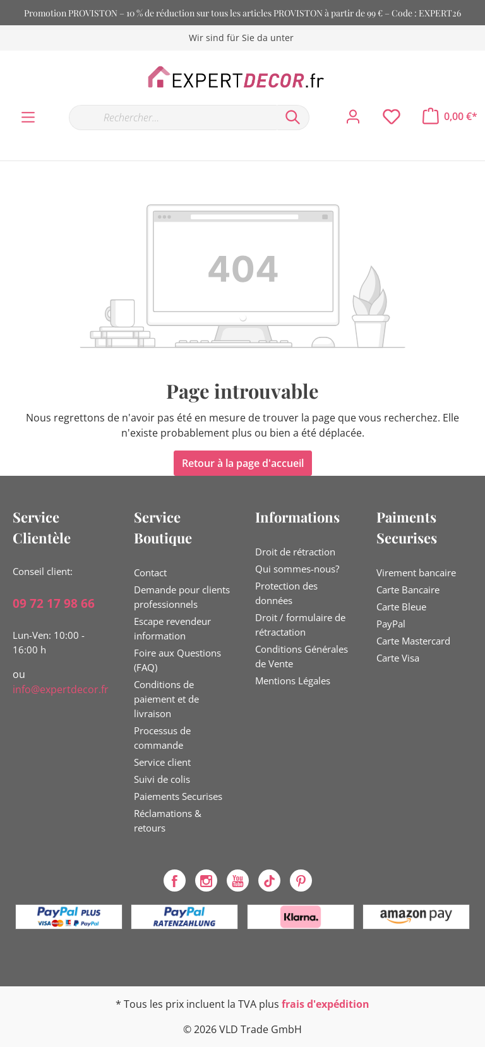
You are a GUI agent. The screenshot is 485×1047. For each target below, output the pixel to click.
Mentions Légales (292, 680)
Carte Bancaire (408, 589)
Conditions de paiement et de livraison (166, 699)
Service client (162, 762)
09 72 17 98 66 (54, 603)
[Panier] (450, 116)
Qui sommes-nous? (297, 568)
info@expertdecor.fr (61, 689)
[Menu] (28, 117)
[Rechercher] (293, 117)
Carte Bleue (401, 606)
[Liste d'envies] (391, 117)
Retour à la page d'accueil (243, 463)
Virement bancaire (416, 572)
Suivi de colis (162, 779)
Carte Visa (397, 657)
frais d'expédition (325, 1004)
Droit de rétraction (295, 551)
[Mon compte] (353, 117)
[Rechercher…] (173, 117)
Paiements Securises (178, 796)
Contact (150, 572)
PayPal (390, 623)
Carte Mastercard (413, 640)
